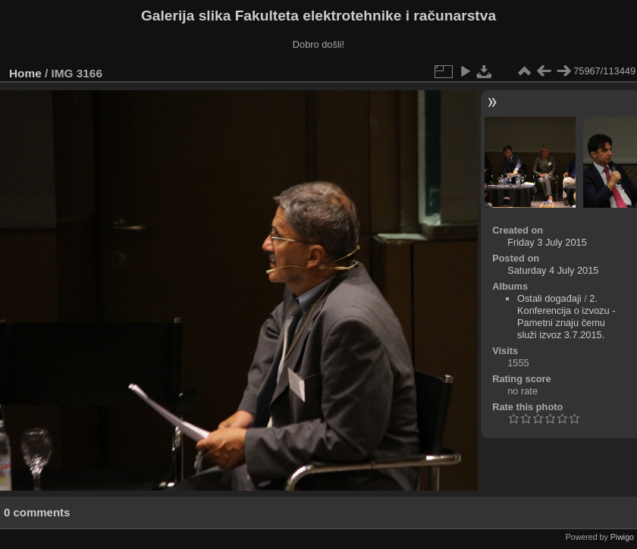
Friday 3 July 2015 (547, 242)
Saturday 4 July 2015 (552, 270)
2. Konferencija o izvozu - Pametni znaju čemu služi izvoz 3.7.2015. (566, 316)
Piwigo (622, 536)
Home (25, 73)
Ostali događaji (549, 298)
